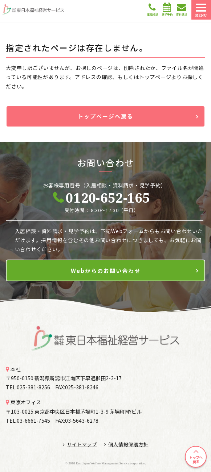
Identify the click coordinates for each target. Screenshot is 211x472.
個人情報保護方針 (126, 444)
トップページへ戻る (105, 116)
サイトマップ (80, 444)
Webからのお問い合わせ (106, 270)
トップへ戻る (195, 459)
